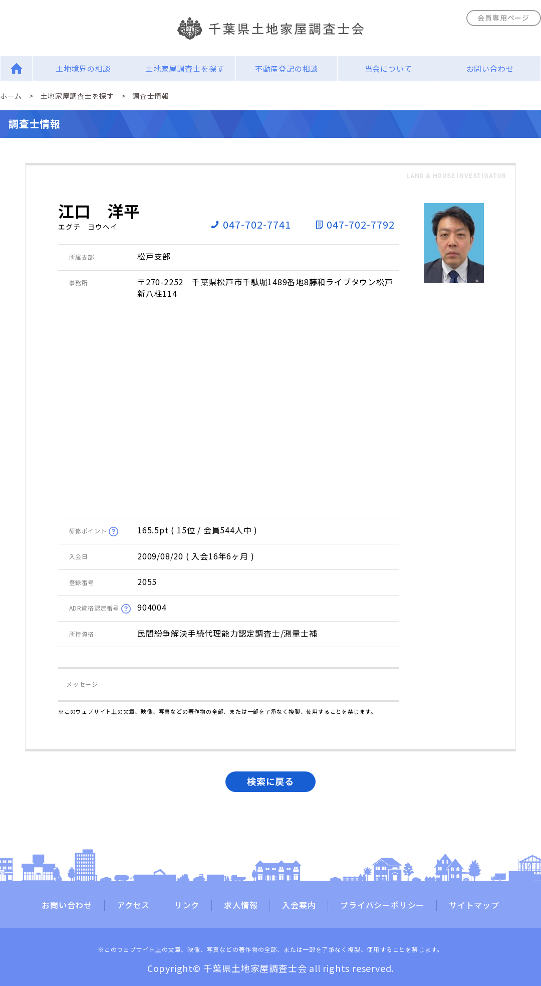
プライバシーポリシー (382, 905)
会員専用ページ (503, 18)
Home (16, 68)
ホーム (11, 96)
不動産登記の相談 (286, 68)
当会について (388, 68)
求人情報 (240, 905)
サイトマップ (474, 905)
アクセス (133, 905)
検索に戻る (270, 780)
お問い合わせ (490, 68)
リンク (186, 905)
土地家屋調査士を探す (184, 68)
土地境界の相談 (83, 68)
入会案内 (299, 905)
